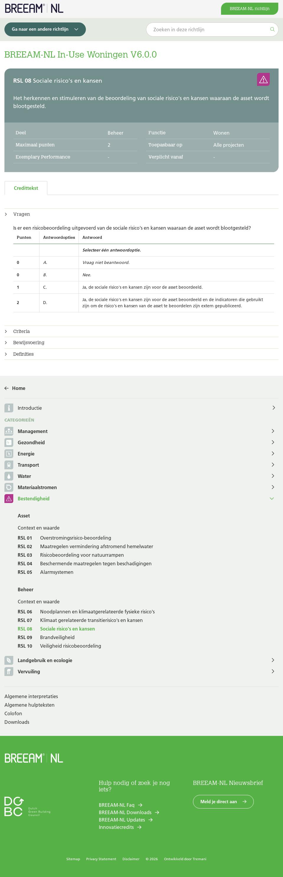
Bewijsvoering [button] (29, 342)
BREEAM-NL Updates (122, 820)
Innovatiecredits (116, 827)
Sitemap (73, 859)
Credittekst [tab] (26, 188)
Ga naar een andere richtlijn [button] (40, 29)
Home (18, 388)
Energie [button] (19, 454)
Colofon (13, 713)
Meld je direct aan (218, 801)
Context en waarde (39, 528)
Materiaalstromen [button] (30, 488)
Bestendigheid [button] (27, 499)
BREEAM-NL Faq (117, 805)
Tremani (199, 859)
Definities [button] (23, 354)
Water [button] (17, 477)
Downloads (16, 722)
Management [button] (26, 432)
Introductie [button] (30, 408)
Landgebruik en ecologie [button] (38, 661)
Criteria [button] (21, 331)
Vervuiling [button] (22, 672)
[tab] (141, 214)
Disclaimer (131, 859)
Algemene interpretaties (31, 696)
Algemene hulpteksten (29, 705)
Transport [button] (21, 465)
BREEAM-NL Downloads (125, 812)
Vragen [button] (21, 214)
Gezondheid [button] (24, 443)
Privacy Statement (101, 859)
